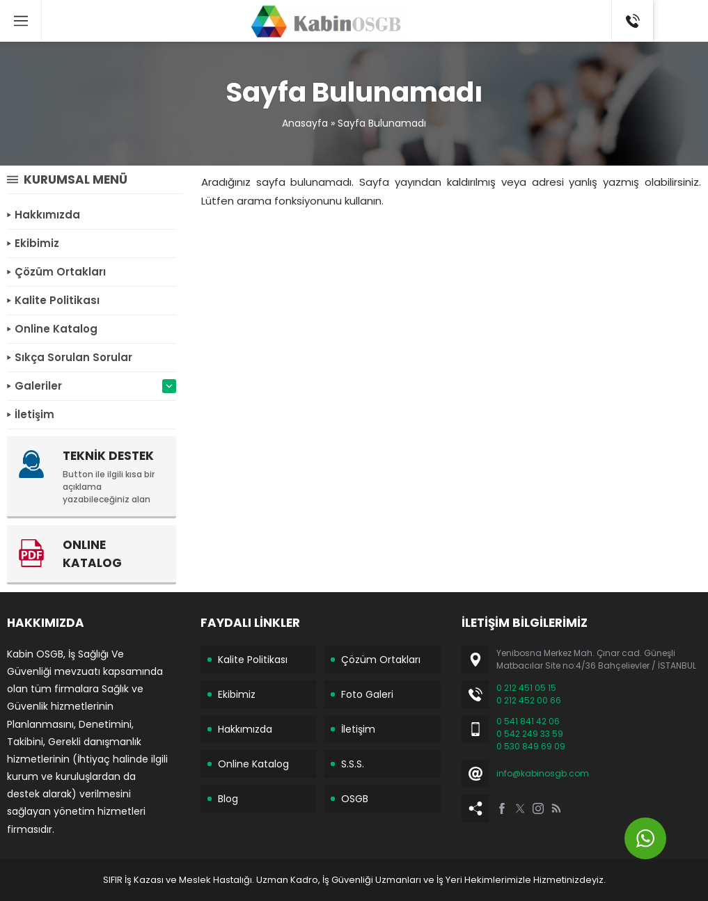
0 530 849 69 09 (530, 746)
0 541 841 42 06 (528, 721)
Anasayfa (305, 123)
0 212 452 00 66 (528, 700)
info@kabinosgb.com (542, 773)
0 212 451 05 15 (526, 688)
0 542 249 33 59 (529, 734)
